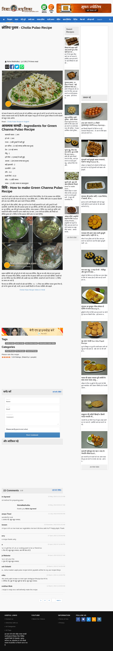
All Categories (10, 626)
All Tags (8, 630)
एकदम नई (87, 97)
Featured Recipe (30, 351)
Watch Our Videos (38, 619)
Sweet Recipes (70, 30)
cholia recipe (9, 343)
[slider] (6, 357)
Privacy (61, 623)
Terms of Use (63, 619)
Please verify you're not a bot (17, 429)
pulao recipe (19, 343)
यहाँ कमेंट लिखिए (56, 490)
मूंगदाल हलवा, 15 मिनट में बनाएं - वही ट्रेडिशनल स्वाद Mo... (71, 85)
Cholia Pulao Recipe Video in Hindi (32, 290)
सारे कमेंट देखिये (57, 392)
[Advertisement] (32, 45)
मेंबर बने (82, 19)
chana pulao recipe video (44, 343)
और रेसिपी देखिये (71, 237)
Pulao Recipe (10, 351)
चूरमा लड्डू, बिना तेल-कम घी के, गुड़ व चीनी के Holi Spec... (72, 152)
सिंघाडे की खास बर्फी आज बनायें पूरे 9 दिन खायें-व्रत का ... (71, 50)
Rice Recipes (19, 351)
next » (59, 600)
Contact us (9, 619)
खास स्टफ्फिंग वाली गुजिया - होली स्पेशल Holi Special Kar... (71, 119)
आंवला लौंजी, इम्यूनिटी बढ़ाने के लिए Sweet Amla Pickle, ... (71, 218)
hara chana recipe (30, 343)
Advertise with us (12, 623)
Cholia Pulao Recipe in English (18, 121)
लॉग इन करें (90, 19)
